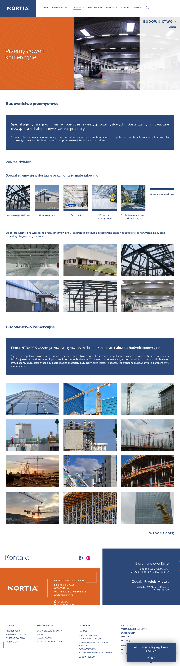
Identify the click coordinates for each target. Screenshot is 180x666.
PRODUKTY (84, 625)
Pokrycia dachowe (88, 635)
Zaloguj (125, 640)
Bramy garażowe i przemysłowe (94, 642)
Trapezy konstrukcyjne (90, 639)
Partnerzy (12, 642)
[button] (44, 8)
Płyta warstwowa (87, 649)
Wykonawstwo (45, 625)
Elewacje (83, 645)
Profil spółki (13, 631)
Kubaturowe (127, 626)
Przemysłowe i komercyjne (133, 629)
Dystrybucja (128, 633)
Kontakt (126, 637)
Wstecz (172, 27)
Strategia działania (17, 634)
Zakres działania (15, 638)
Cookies (151, 651)
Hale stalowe (44, 638)
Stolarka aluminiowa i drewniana (95, 652)
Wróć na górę (161, 533)
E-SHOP (125, 653)
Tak (151, 657)
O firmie (10, 625)
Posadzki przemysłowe (49, 641)
